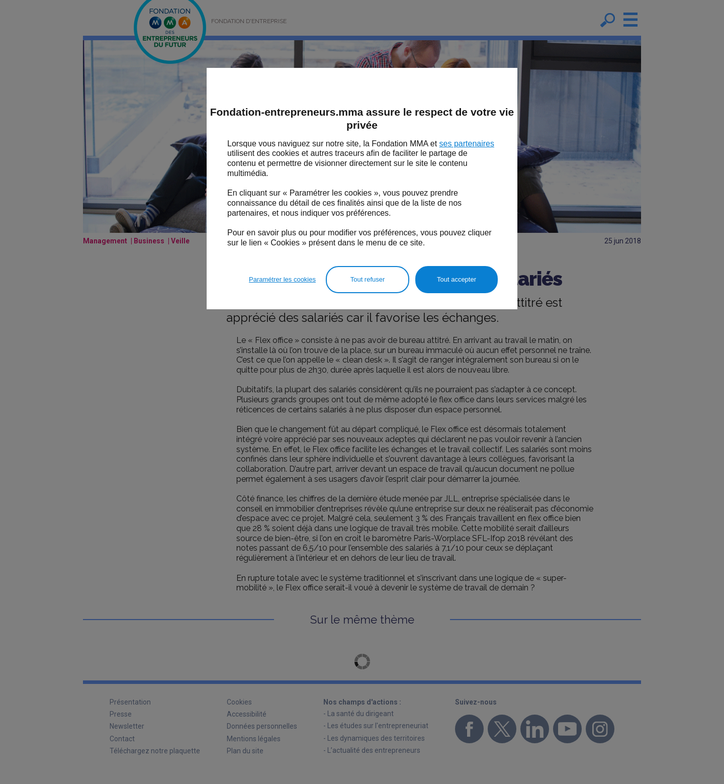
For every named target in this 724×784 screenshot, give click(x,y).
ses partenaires (466, 143)
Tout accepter (456, 279)
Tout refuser (367, 279)
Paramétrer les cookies (282, 279)
